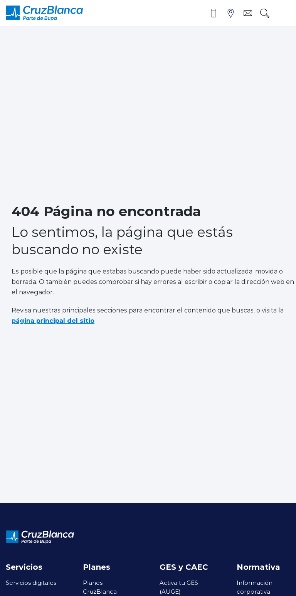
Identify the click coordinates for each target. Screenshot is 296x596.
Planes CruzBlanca (100, 587)
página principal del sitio (53, 320)
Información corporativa (254, 587)
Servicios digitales (31, 582)
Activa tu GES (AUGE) (179, 587)
